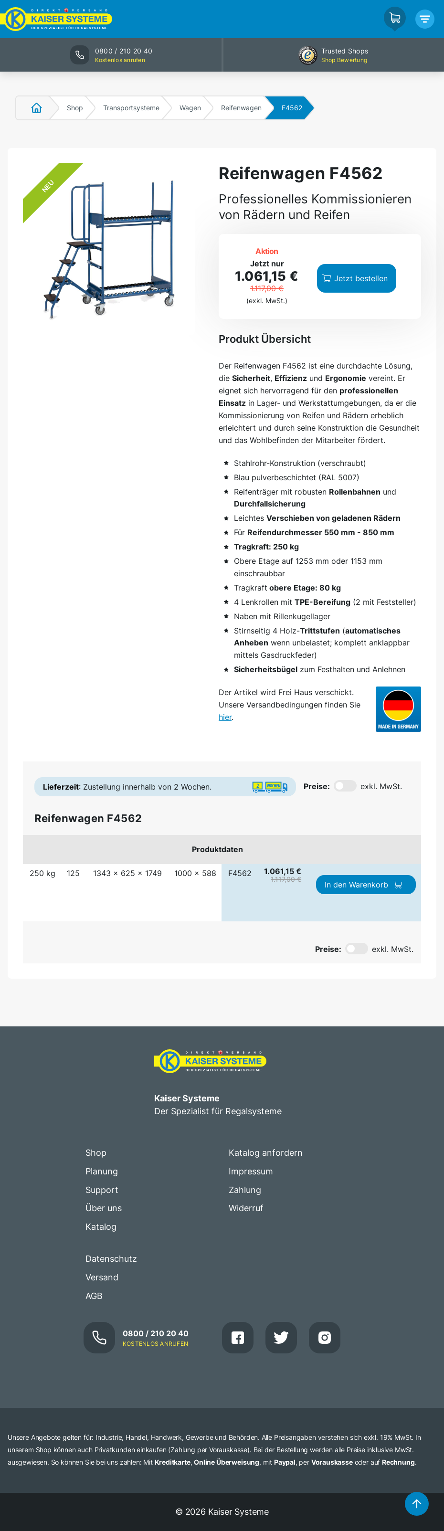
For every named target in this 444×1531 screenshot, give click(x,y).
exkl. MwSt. (381, 786)
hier (225, 717)
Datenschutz (111, 1259)
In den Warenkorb (364, 884)
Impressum (251, 1171)
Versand (101, 1277)
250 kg (42, 873)
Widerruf (246, 1208)
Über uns (103, 1208)
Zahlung (245, 1190)
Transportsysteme (131, 108)
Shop (75, 108)
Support (101, 1190)
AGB (94, 1296)
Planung (101, 1171)
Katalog (100, 1227)
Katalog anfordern (266, 1153)
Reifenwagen (241, 108)
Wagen (190, 108)
